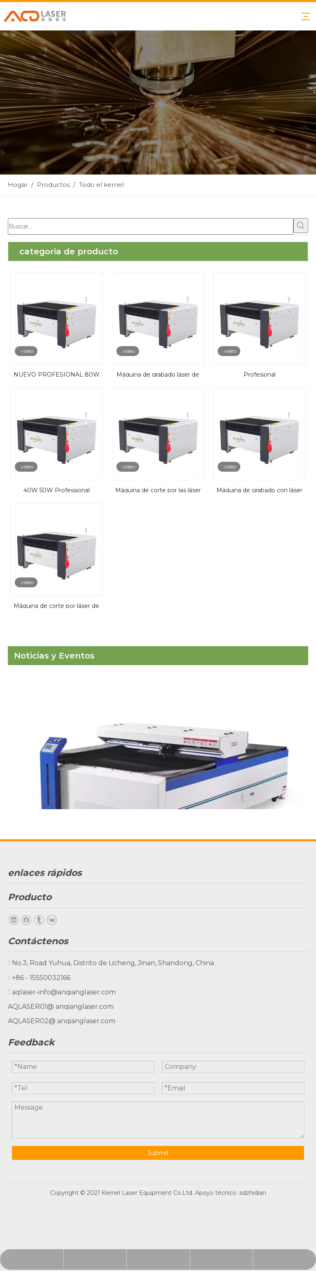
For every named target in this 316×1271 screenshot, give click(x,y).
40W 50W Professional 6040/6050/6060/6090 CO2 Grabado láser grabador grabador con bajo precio (56, 489)
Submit (158, 1153)
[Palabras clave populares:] (300, 225)
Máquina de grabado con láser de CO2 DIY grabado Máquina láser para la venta (259, 489)
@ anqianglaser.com (80, 1006)
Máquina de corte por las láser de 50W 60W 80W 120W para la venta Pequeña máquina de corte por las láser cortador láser (157, 489)
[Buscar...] (150, 226)
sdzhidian (252, 1193)
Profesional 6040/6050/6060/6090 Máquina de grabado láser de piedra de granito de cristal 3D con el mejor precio (260, 374)
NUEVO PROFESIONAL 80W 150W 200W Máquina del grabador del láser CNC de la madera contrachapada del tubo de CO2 (56, 374)
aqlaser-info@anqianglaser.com (64, 992)
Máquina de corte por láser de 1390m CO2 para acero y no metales (56, 605)
